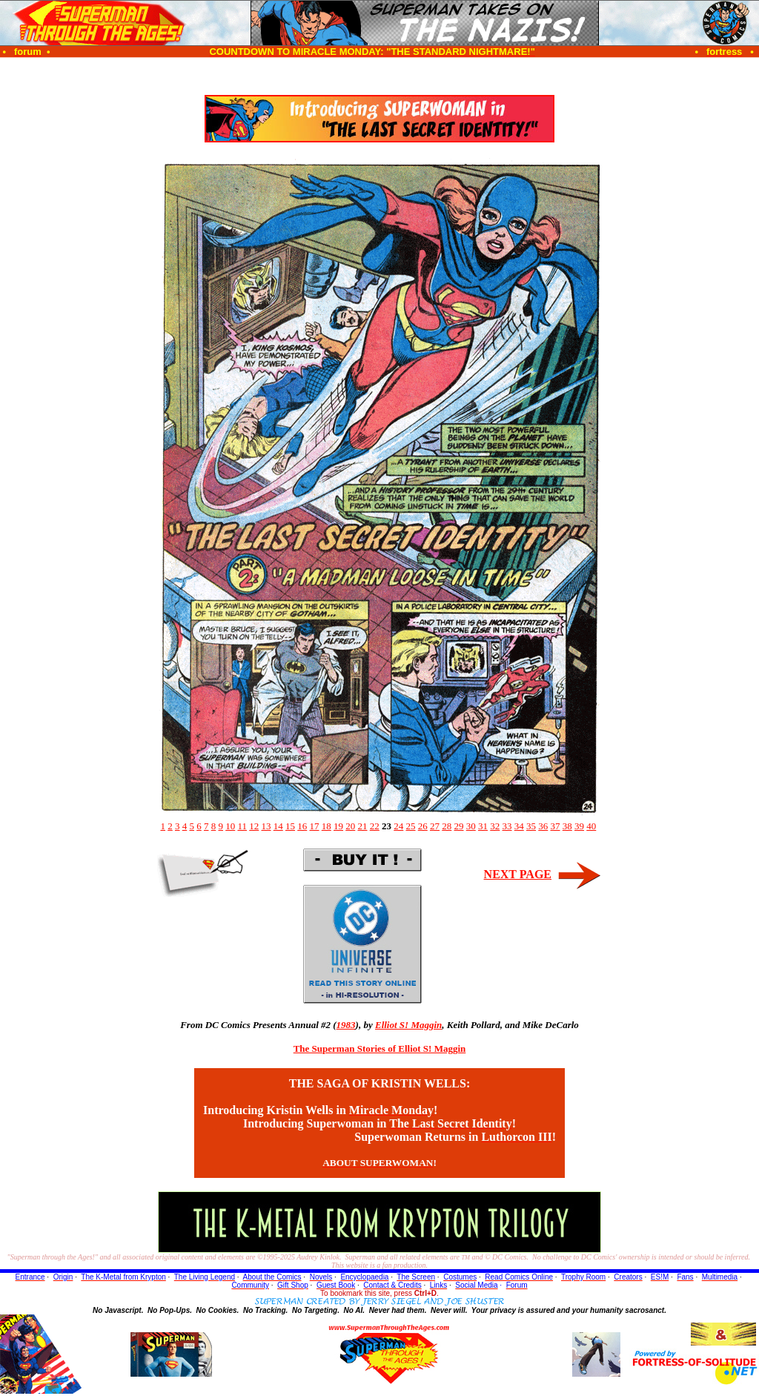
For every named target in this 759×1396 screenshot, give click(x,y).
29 (459, 826)
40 (591, 826)
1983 (346, 1024)
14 (278, 826)
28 (446, 826)
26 (423, 826)
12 (254, 826)
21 (363, 826)
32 (495, 826)
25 (411, 826)
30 (471, 826)
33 (507, 826)
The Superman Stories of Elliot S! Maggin (380, 1048)
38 (567, 826)
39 (579, 826)
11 (242, 826)
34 (519, 826)
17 (314, 826)
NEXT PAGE (517, 874)
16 (302, 826)
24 (398, 826)
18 (326, 826)
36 (543, 826)
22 (375, 826)
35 (531, 826)
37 (555, 826)
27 (435, 826)
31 (483, 826)
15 (290, 826)
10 (230, 826)
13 (266, 826)
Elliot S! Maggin (408, 1024)
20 (350, 826)
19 (338, 826)
